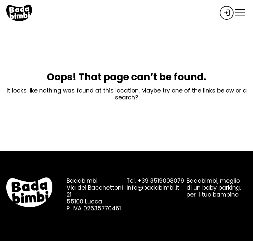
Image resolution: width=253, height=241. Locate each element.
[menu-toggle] (240, 11)
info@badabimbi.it (152, 188)
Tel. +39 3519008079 (155, 181)
